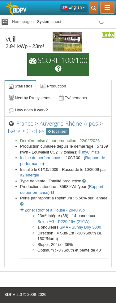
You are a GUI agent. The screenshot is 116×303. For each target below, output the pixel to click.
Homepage (22, 21)
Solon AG (45, 221)
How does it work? (28, 110)
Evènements (72, 98)
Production (53, 86)
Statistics (20, 86)
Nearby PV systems (29, 98)
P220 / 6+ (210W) (74, 221)
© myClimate (89, 152)
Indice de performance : (41, 157)
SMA (64, 227)
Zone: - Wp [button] (52, 210)
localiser (57, 131)
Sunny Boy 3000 (86, 227)
